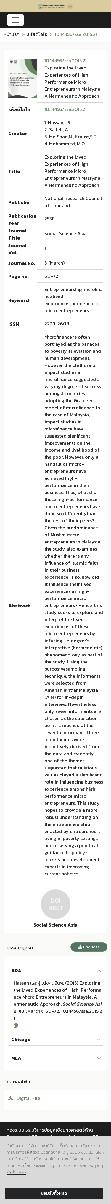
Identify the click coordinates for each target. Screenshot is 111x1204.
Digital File (24, 1098)
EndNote (89, 947)
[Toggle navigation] (15, 20)
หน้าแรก (12, 34)
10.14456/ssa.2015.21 (65, 60)
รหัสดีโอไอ (37, 34)
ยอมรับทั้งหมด (54, 1193)
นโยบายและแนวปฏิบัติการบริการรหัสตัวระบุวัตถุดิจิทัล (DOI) (55, 1168)
